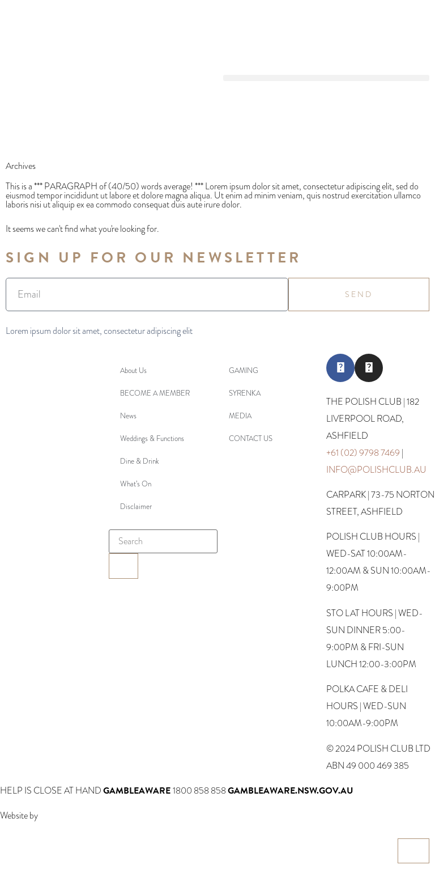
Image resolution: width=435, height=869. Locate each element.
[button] (326, 78)
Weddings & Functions (152, 438)
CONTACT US (250, 438)
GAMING (243, 370)
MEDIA (240, 415)
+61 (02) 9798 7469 (363, 452)
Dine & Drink (139, 461)
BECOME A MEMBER (155, 393)
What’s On (135, 483)
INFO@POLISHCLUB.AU (376, 469)
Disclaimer (136, 506)
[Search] (123, 566)
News (128, 415)
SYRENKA (245, 393)
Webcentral (59, 815)
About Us (133, 370)
